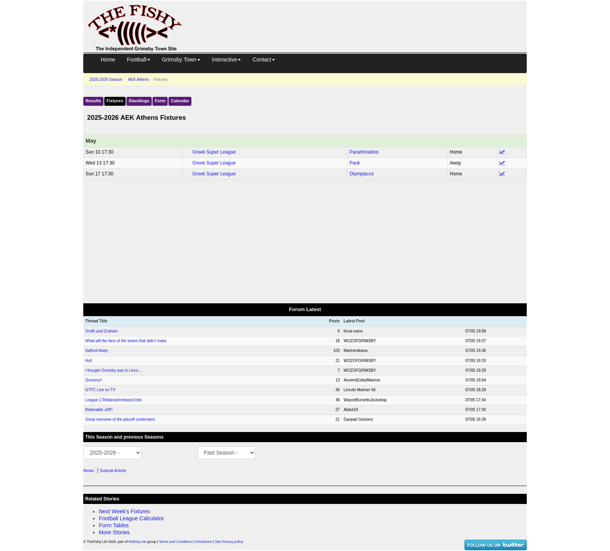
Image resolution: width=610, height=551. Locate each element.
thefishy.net (137, 542)
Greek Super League (214, 152)
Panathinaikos (364, 152)
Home (108, 59)
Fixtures (115, 100)
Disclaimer (204, 542)
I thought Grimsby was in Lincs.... (113, 370)
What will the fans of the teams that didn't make (126, 341)
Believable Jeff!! (98, 410)
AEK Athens (138, 79)
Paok (354, 163)
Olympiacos (361, 174)
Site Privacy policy (229, 542)
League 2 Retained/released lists (113, 400)
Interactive (226, 59)
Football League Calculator (131, 518)
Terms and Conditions (176, 542)
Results (93, 100)
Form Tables (114, 525)
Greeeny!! (93, 380)
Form (160, 100)
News (88, 470)
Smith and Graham (101, 331)
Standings (139, 100)
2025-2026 (106, 79)
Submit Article (113, 470)
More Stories (114, 532)
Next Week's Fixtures (124, 511)
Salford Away (96, 350)
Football (138, 59)
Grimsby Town (181, 59)
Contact (263, 59)
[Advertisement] (361, 18)
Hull (88, 361)
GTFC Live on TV (100, 390)
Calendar (180, 100)
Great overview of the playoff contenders (120, 419)
